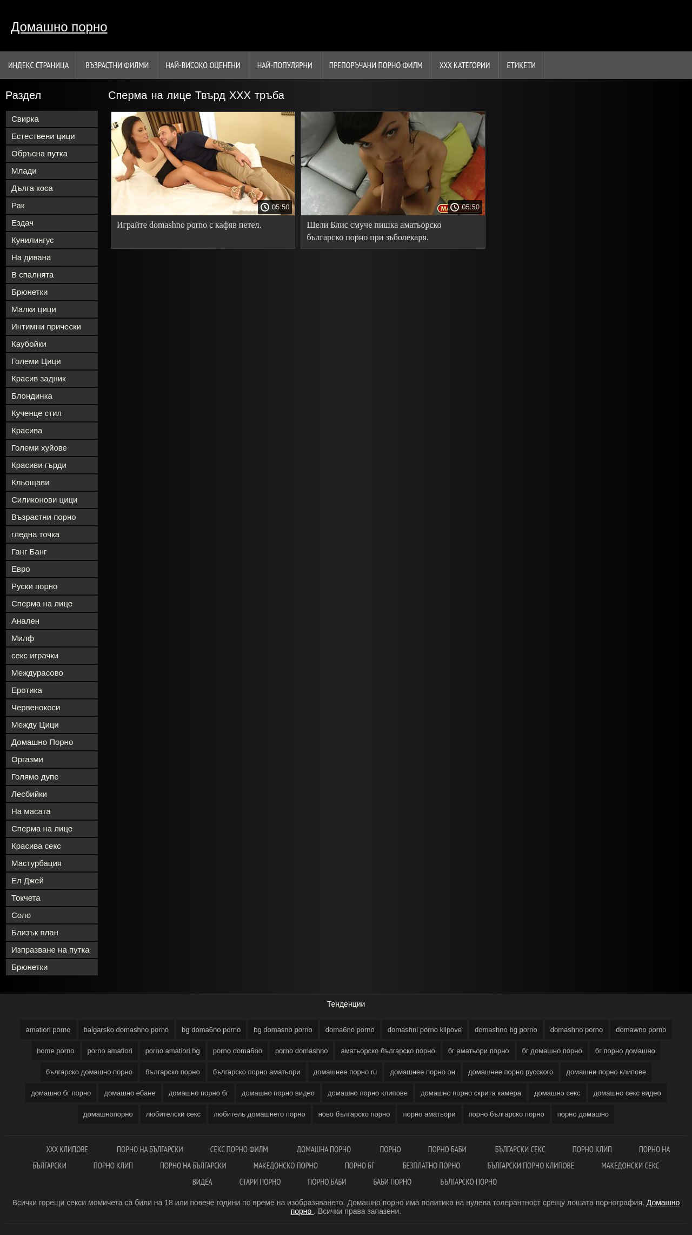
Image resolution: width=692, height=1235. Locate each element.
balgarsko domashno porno (126, 1030)
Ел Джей (27, 880)
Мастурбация (36, 863)
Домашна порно (324, 1149)
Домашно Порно (42, 742)
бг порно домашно (625, 1051)
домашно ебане (129, 1093)
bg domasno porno (283, 1030)
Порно (390, 1149)
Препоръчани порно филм (376, 65)
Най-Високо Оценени (203, 65)
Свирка (25, 118)
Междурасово (37, 672)
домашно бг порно (61, 1093)
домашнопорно (108, 1114)
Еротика (26, 690)
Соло (21, 915)
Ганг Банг (29, 551)
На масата (31, 811)
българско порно (172, 1072)
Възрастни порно (43, 516)
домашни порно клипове (606, 1072)
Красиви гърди (38, 465)
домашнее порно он (422, 1072)
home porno (55, 1051)
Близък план (34, 932)
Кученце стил (36, 413)
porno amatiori (110, 1051)
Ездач (22, 222)
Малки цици (33, 309)
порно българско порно (506, 1114)
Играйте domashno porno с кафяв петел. (189, 224)
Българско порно (469, 1182)
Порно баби (448, 1149)
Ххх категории (465, 65)
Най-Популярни (284, 65)
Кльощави (30, 482)
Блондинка (31, 395)
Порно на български (150, 1149)
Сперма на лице (41, 603)
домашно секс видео (627, 1093)
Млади (24, 170)
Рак (17, 205)
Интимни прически (46, 326)
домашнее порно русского (510, 1072)
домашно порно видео (278, 1093)
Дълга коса (32, 188)
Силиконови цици (44, 499)
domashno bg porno (506, 1030)
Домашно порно (59, 26)
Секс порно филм (240, 1149)
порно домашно (583, 1114)
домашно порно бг (199, 1093)
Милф (22, 638)
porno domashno (301, 1051)
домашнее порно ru (345, 1072)
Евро (20, 568)
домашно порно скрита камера (471, 1093)
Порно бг (360, 1165)
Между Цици (35, 724)
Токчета (26, 897)
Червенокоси (35, 707)
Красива (26, 430)
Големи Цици (36, 361)
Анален (25, 620)
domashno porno (576, 1030)
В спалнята (32, 274)
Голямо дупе (35, 776)
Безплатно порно (432, 1165)
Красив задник (38, 378)
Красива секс (36, 845)
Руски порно (34, 586)
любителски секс (173, 1114)
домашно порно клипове (368, 1093)
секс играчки (34, 655)
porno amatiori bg (172, 1051)
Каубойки (28, 343)
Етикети (521, 65)
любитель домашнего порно (259, 1114)
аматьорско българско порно (388, 1051)
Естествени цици (43, 136)
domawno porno (641, 1030)
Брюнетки (29, 291)
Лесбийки (29, 793)
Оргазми (27, 759)
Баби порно (393, 1182)
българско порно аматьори (257, 1072)
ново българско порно (354, 1114)
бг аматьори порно (478, 1051)
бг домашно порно (552, 1051)
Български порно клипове (531, 1165)
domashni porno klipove (425, 1030)
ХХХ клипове (68, 1149)
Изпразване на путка (50, 949)
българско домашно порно (89, 1072)
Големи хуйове (39, 447)
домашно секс (557, 1093)
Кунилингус (32, 240)
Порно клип (592, 1149)
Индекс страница (38, 65)
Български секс (520, 1149)
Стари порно (260, 1182)
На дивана (31, 257)
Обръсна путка (39, 153)
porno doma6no (237, 1051)
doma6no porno (350, 1030)
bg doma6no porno (211, 1030)
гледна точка (35, 534)
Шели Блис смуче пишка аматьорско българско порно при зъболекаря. (374, 231)
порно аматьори (429, 1114)
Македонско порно (286, 1165)
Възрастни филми (117, 65)
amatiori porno (47, 1030)
